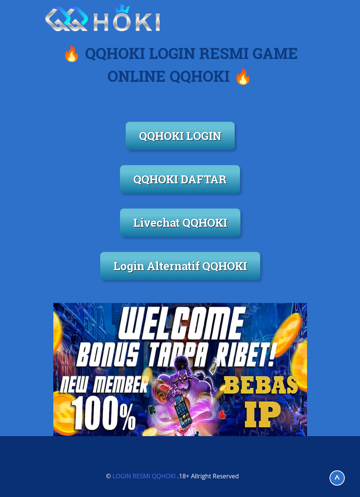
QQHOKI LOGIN (180, 135)
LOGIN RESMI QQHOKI (144, 476)
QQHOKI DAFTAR (180, 179)
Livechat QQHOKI (180, 222)
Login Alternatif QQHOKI (180, 265)
